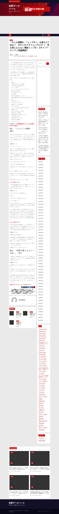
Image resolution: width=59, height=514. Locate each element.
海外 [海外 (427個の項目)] (41, 412)
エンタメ (26, 8)
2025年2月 (40, 193)
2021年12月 (40, 300)
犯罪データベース (17, 503)
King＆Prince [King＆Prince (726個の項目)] (43, 329)
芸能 (34, 8)
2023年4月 (40, 255)
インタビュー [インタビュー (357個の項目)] (42, 361)
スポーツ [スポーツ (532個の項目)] (42, 383)
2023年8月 (40, 244)
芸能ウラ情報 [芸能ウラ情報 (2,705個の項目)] (43, 421)
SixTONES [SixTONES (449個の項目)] (42, 336)
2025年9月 (40, 173)
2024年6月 (40, 215)
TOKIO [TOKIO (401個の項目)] (41, 346)
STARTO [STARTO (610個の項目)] (42, 340)
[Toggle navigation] (42, 35)
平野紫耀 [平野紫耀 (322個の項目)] (42, 401)
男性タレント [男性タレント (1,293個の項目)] (43, 414)
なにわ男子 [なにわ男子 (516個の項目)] (42, 354)
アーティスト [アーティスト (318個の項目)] (42, 359)
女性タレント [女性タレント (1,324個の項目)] (43, 396)
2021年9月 (40, 309)
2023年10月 (40, 238)
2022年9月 (40, 275)
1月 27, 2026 (18, 316)
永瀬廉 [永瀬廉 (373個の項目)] (41, 410)
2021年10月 (40, 306)
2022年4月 (40, 289)
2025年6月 (40, 181)
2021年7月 (40, 314)
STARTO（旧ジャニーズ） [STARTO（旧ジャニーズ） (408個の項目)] (43, 343)
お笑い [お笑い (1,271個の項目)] (41, 350)
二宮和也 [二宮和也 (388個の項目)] (42, 394)
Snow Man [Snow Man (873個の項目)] (42, 338)
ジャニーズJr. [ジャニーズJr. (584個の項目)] (43, 381)
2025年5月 (40, 184)
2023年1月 (40, 263)
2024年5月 (40, 218)
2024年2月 (40, 227)
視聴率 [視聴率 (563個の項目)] (41, 423)
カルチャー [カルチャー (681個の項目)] (42, 371)
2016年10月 (40, 320)
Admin (17, 54)
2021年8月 (40, 311)
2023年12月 (40, 232)
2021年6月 (40, 317)
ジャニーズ (31, 8)
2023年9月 (40, 241)
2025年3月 (40, 190)
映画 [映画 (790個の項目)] (41, 405)
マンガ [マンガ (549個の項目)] (41, 392)
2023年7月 (40, 246)
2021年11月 (40, 303)
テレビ (43, 8)
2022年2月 (40, 294)
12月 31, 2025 (34, 495)
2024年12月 (41, 198)
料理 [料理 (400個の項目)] (41, 403)
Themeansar (11, 511)
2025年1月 (40, 196)
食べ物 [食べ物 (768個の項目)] (41, 430)
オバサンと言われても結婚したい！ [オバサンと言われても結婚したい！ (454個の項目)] (43, 368)
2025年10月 (41, 170)
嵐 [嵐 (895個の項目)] (40, 399)
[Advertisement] (29, 25)
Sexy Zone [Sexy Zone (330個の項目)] (42, 333)
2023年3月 (40, 258)
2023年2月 (40, 261)
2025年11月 (40, 167)
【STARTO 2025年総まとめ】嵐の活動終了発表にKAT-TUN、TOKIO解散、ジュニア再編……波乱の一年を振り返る (43, 139)
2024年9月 (40, 207)
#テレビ (35, 56)
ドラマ (30, 10)
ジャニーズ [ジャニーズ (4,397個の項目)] (42, 379)
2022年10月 (40, 272)
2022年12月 (40, 266)
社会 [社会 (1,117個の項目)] (41, 416)
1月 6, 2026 (18, 325)
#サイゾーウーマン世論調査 (28, 56)
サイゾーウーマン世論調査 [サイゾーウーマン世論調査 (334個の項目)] (43, 376)
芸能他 (11, 40)
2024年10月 (41, 204)
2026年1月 (40, 162)
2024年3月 (40, 224)
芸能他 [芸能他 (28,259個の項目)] (42, 440)
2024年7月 (40, 213)
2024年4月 (40, 221)
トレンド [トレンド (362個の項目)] (42, 388)
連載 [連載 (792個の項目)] (41, 425)
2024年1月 (40, 229)
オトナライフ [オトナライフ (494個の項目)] (43, 365)
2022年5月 (40, 286)
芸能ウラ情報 (38, 8)
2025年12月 (40, 164)
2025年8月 (40, 176)
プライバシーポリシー (46, 511)
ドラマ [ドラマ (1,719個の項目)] (41, 390)
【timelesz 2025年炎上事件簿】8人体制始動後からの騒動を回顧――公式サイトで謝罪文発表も (43, 149)
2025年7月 (40, 179)
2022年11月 (40, 269)
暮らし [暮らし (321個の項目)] (41, 407)
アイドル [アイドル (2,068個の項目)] (42, 357)
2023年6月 (40, 249)
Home (40, 511)
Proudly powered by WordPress (15, 510)
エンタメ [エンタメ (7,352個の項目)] (42, 363)
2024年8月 (40, 210)
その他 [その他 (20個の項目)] (41, 438)
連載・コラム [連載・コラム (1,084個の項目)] (43, 427)
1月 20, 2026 (32, 316)
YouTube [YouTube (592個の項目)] (42, 348)
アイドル (26, 10)
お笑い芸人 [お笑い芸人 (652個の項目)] (42, 352)
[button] (45, 35)
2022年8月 (40, 278)
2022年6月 (40, 283)
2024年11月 (40, 201)
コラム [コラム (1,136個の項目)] (41, 373)
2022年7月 (40, 280)
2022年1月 (40, 297)
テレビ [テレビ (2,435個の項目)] (41, 385)
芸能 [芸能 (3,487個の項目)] (41, 418)
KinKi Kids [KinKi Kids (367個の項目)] (42, 331)
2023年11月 (40, 235)
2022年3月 (40, 292)
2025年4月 (40, 187)
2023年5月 (40, 252)
